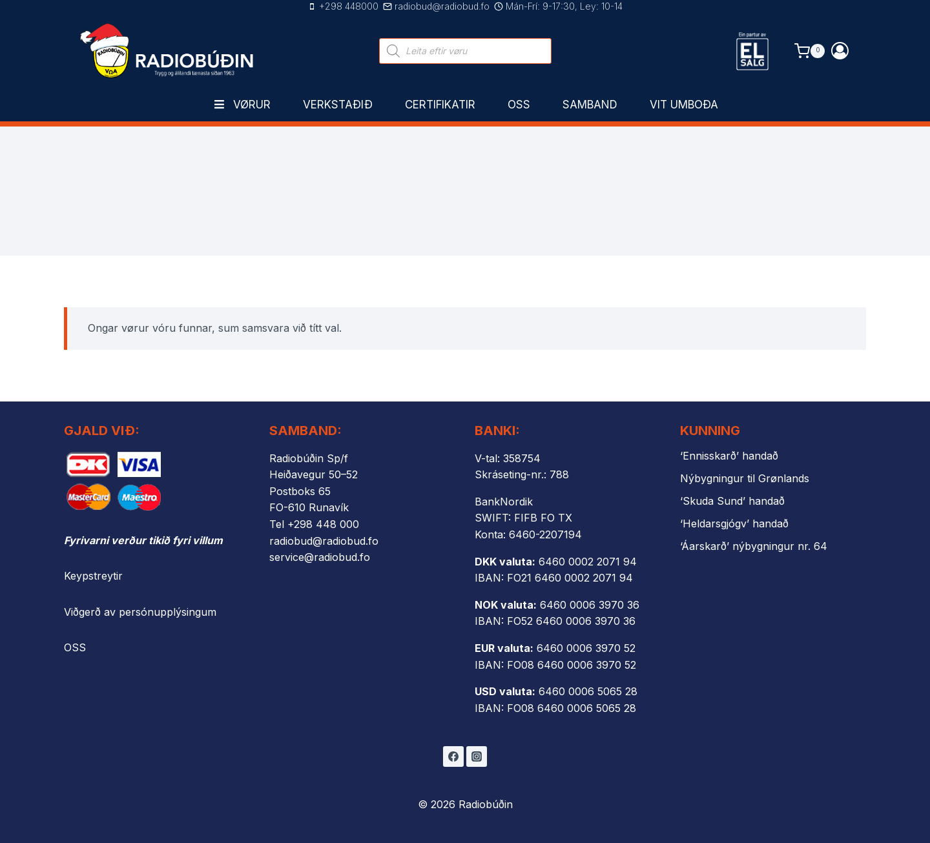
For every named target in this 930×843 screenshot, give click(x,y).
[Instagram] (476, 756)
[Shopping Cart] (809, 51)
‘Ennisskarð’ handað (729, 455)
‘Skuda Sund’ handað (732, 500)
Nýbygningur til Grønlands (744, 478)
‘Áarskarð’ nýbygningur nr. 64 (753, 546)
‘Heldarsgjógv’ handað (734, 523)
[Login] (840, 50)
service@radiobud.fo (319, 557)
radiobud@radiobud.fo (323, 540)
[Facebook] (453, 756)
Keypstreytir (93, 575)
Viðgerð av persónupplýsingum (140, 611)
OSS (75, 647)
